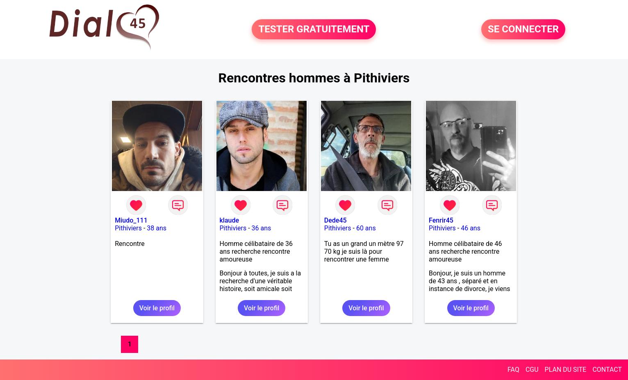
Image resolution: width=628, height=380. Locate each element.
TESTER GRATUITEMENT (313, 29)
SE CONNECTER (523, 29)
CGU (532, 369)
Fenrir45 (441, 220)
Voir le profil (157, 308)
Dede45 (335, 220)
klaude (229, 220)
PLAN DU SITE (566, 369)
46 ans (470, 228)
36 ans (261, 228)
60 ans (366, 228)
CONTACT (607, 369)
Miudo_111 (131, 220)
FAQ (513, 369)
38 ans (156, 228)
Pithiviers (128, 228)
